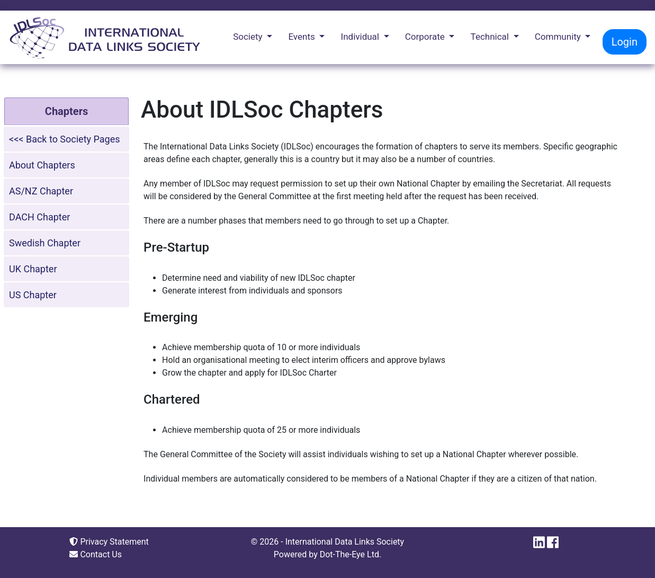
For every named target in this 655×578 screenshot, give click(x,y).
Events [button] (302, 36)
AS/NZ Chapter (41, 191)
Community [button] (559, 36)
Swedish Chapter (44, 242)
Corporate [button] (426, 36)
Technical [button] (491, 36)
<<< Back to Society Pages (64, 139)
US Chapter (33, 294)
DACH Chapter (39, 217)
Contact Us (95, 554)
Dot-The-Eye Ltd (349, 554)
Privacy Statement (108, 542)
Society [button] (249, 36)
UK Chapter (33, 268)
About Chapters (42, 165)
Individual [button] (361, 36)
